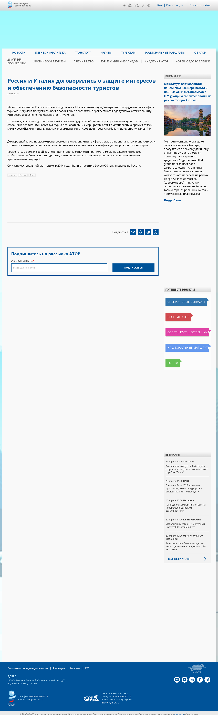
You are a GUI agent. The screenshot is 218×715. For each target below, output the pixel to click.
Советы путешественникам (184, 330)
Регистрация (175, 5)
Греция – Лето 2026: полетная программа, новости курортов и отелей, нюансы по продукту (184, 486)
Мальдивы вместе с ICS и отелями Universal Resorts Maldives (185, 523)
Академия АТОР (162, 61)
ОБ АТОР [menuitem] (200, 52)
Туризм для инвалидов (127, 61)
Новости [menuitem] (18, 52)
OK (144, 5)
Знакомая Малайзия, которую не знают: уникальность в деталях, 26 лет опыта (186, 544)
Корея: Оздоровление (195, 61)
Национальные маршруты (183, 345)
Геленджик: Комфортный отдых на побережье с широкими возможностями (186, 505)
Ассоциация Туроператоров (22, 4)
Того (32, 175)
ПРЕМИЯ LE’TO (95, 61)
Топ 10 (171, 360)
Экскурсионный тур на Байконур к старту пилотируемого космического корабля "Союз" (187, 467)
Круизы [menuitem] (106, 52)
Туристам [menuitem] (128, 52)
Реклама (71, 666)
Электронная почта (22, 260)
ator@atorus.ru (34, 697)
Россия (22, 175)
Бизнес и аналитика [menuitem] (50, 52)
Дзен (125, 5)
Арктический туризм (65, 61)
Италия (12, 175)
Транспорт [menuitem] (83, 52)
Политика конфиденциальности (26, 666)
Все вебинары (178, 556)
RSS (83, 666)
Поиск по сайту (201, 5)
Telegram (149, 5)
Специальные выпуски (181, 299)
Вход (161, 5)
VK (137, 5)
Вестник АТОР (175, 315)
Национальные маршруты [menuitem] (165, 52)
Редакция (55, 666)
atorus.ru (179, 711)
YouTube (131, 5)
